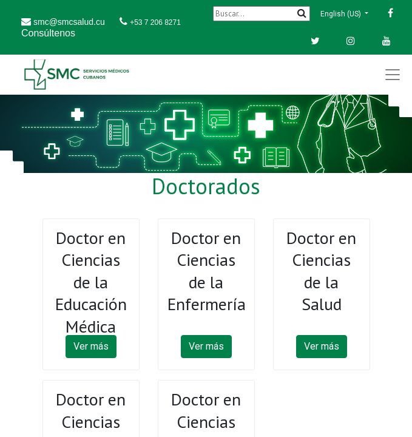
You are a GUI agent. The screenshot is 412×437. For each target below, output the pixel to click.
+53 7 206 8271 (155, 22)
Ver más (91, 346)
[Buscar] (261, 13)
